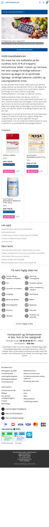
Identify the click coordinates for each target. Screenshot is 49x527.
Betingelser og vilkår (9, 371)
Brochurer (27, 390)
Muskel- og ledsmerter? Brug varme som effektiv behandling (23, 253)
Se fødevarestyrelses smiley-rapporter (34, 377)
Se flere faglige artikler (24, 324)
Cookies (4, 401)
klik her (30, 343)
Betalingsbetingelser (9, 379)
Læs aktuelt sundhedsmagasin (8, 397)
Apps (25, 396)
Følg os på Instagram (12, 418)
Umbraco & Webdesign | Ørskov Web (24, 464)
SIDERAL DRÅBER (9, 155)
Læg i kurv (8, 171)
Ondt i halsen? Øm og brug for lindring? (15, 256)
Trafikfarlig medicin (31, 401)
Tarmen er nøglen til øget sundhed (13, 238)
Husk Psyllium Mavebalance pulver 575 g (36, 156)
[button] (2, 2)
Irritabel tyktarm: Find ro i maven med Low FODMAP (19, 235)
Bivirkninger (5, 404)
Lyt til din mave (6, 241)
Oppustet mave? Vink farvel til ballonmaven (16, 229)
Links (25, 393)
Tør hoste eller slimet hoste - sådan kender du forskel (20, 250)
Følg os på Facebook (11, 413)
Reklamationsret (30, 371)
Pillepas (4, 393)
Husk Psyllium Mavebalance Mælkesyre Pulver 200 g (12, 201)
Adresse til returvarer (32, 373)
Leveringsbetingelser (9, 376)
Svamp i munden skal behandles (12, 259)
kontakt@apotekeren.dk (13, 409)
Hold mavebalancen (8, 232)
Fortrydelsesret (7, 382)
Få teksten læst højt (31, 381)
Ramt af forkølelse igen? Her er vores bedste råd (18, 262)
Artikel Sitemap (7, 443)
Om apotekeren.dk (8, 390)
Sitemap (18, 443)
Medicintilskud (29, 399)
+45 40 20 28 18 (25, 340)
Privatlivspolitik (7, 373)
